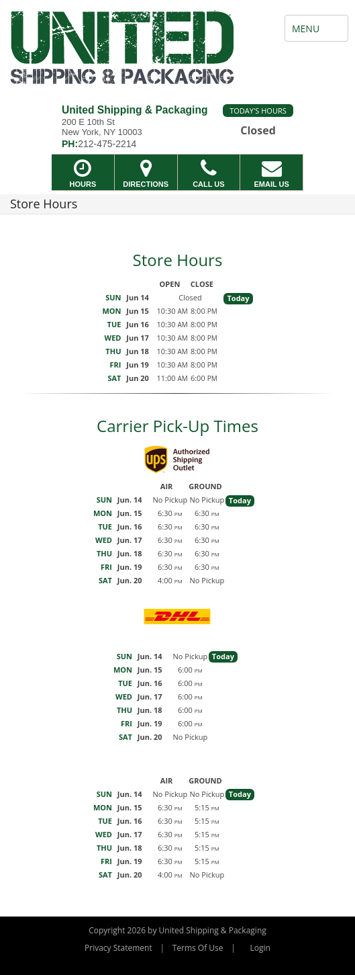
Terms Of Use (197, 947)
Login (260, 947)
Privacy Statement (118, 947)
